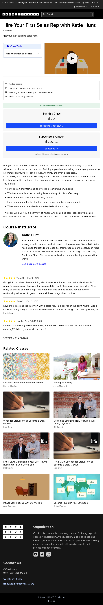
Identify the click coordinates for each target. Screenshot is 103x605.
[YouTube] (35, 554)
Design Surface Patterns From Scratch (23, 382)
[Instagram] (48, 554)
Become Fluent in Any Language (71, 502)
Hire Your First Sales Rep (19, 53)
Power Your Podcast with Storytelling (22, 502)
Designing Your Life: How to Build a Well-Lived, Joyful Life (75, 422)
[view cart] (95, 2)
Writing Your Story (63, 382)
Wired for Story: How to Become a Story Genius (24, 422)
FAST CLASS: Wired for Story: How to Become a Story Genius (73, 463)
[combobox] (67, 14)
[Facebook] (42, 554)
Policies (51, 600)
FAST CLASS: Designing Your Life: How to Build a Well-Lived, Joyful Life (25, 463)
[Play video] (72, 58)
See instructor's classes (34, 264)
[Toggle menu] (98, 14)
